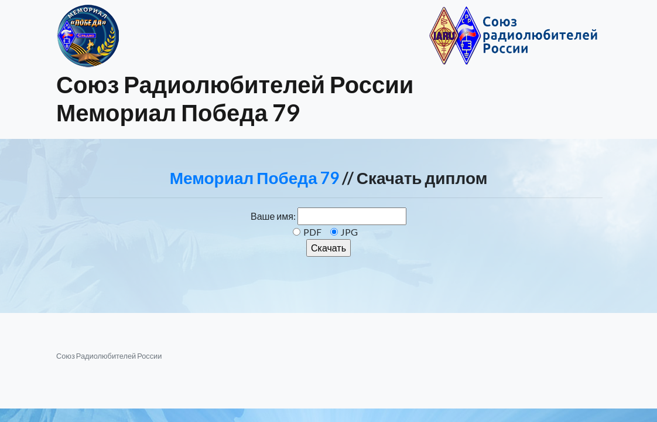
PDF (312, 231)
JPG (349, 231)
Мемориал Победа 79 (254, 178)
